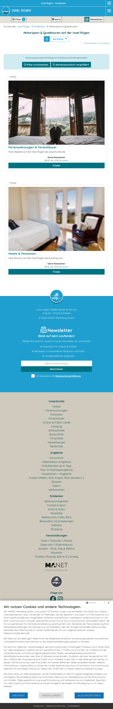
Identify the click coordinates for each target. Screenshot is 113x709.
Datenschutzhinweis (55, 706)
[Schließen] (108, 603)
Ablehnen (18, 695)
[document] (56, 648)
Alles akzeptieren (89, 695)
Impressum (38, 706)
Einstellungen (51, 695)
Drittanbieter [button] (74, 706)
